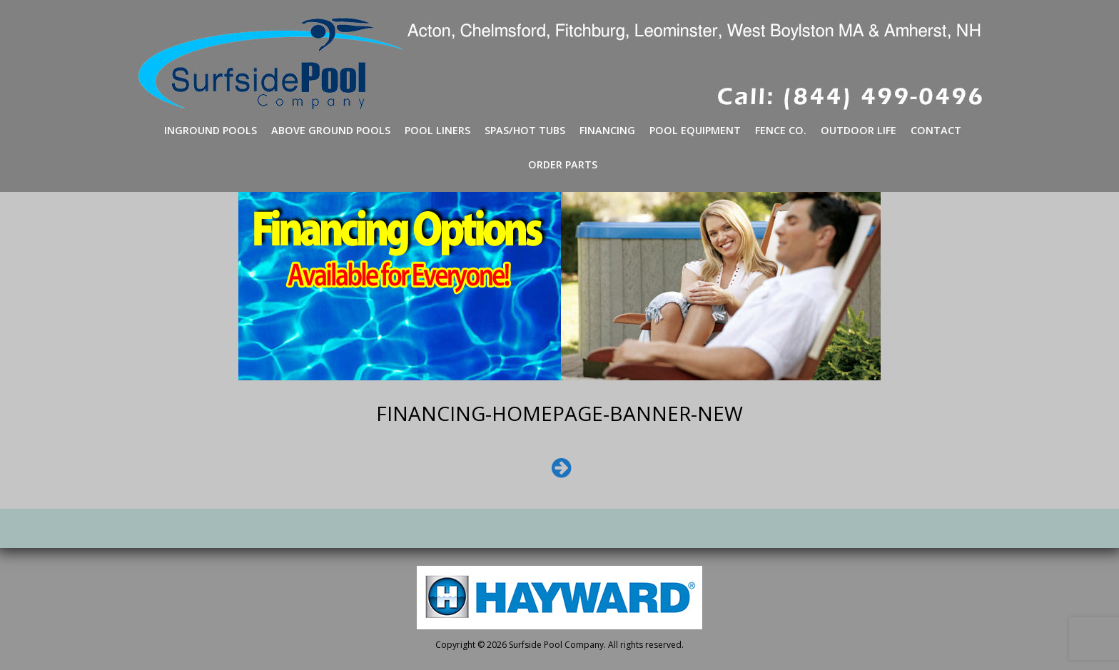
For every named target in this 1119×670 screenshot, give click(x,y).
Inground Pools (210, 130)
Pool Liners (437, 130)
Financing (607, 130)
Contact (936, 130)
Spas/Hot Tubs (525, 130)
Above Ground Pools (330, 130)
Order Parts (562, 164)
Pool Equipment (695, 130)
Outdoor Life (858, 130)
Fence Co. (780, 130)
